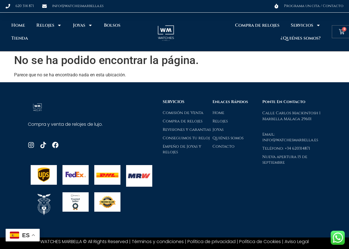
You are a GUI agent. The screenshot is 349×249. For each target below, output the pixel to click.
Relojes (49, 25)
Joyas (83, 25)
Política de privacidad (211, 241)
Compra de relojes (257, 25)
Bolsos (112, 25)
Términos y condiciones (158, 241)
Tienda (19, 38)
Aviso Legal (297, 241)
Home (18, 25)
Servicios (306, 25)
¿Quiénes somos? (301, 38)
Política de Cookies (260, 241)
